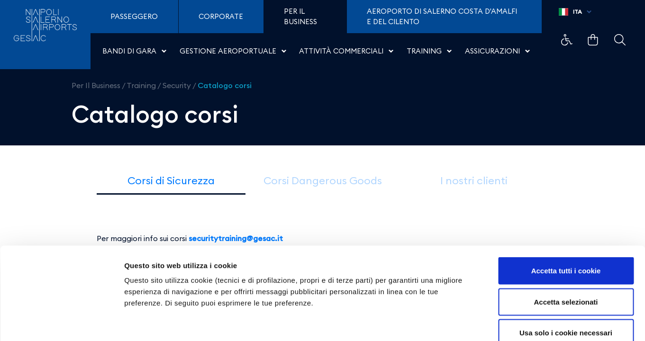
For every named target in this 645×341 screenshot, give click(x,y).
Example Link (566, 39)
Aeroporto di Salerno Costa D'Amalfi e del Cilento (442, 16)
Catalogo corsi (225, 85)
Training (141, 85)
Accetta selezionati (566, 248)
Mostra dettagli (498, 322)
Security (177, 85)
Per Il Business (96, 85)
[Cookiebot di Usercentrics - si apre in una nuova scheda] (61, 322)
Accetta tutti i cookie (566, 217)
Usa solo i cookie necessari (565, 279)
